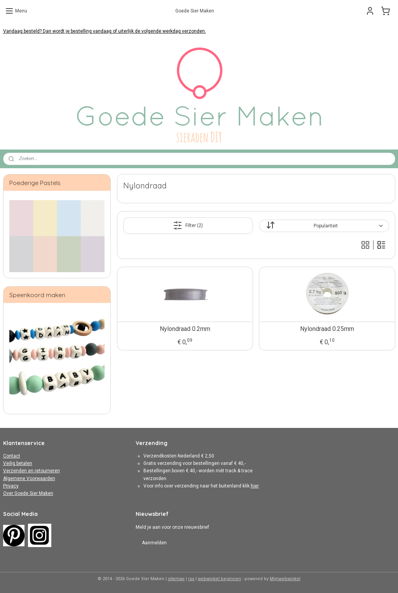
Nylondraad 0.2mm (184, 329)
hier (255, 486)
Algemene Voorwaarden (29, 478)
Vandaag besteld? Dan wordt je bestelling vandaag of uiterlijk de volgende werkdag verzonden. (104, 31)
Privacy (11, 486)
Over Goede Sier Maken (28, 493)
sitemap (176, 578)
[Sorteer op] (324, 226)
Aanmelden (154, 542)
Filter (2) (188, 225)
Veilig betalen (17, 463)
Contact (11, 456)
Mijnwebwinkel (285, 578)
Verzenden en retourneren (31, 470)
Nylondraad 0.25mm (327, 329)
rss (191, 578)
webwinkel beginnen (219, 578)
